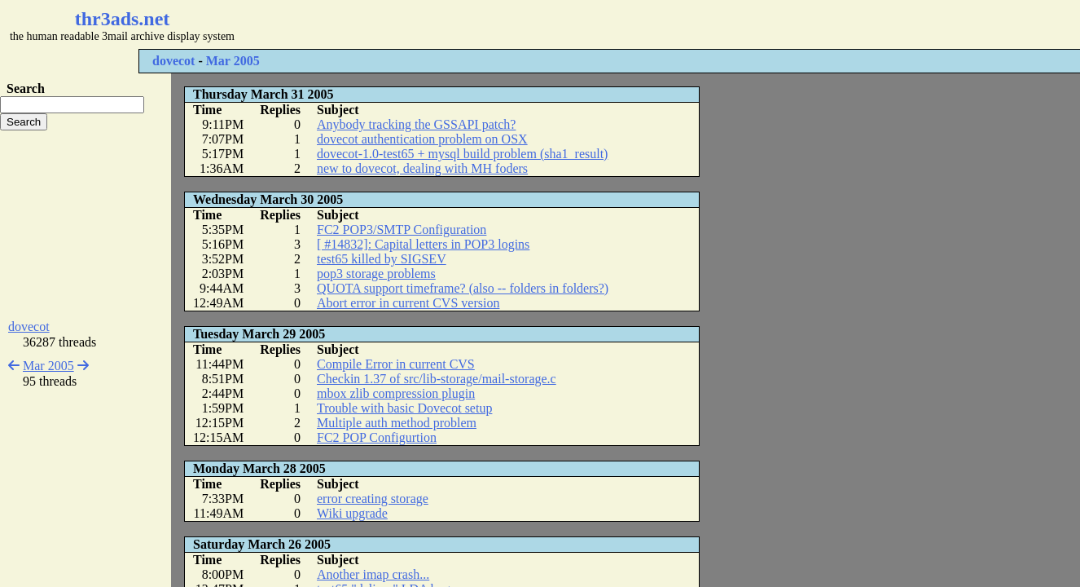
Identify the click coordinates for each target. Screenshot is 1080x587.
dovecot (173, 61)
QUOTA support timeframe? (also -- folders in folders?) (462, 288)
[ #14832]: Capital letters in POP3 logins (423, 244)
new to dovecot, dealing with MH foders (422, 168)
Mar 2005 (233, 61)
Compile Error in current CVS (396, 364)
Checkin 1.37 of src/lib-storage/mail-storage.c (436, 379)
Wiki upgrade (352, 513)
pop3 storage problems (376, 273)
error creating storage (372, 498)
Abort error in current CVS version (408, 303)
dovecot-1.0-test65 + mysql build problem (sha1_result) (462, 154)
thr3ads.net (122, 18)
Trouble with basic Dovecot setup (404, 408)
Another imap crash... (373, 574)
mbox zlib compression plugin (396, 393)
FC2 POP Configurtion (377, 437)
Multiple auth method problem (396, 423)
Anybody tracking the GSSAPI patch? (416, 124)
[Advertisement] (485, 24)
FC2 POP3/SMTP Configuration (401, 229)
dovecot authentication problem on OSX (422, 139)
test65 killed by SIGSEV (381, 259)
